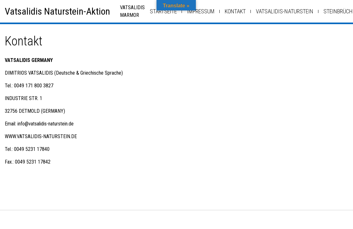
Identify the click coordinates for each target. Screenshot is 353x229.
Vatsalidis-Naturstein (284, 11)
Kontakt (235, 11)
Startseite (163, 11)
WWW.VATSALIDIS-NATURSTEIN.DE (41, 136)
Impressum (201, 11)
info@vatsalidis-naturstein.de (45, 124)
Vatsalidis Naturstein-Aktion (57, 11)
